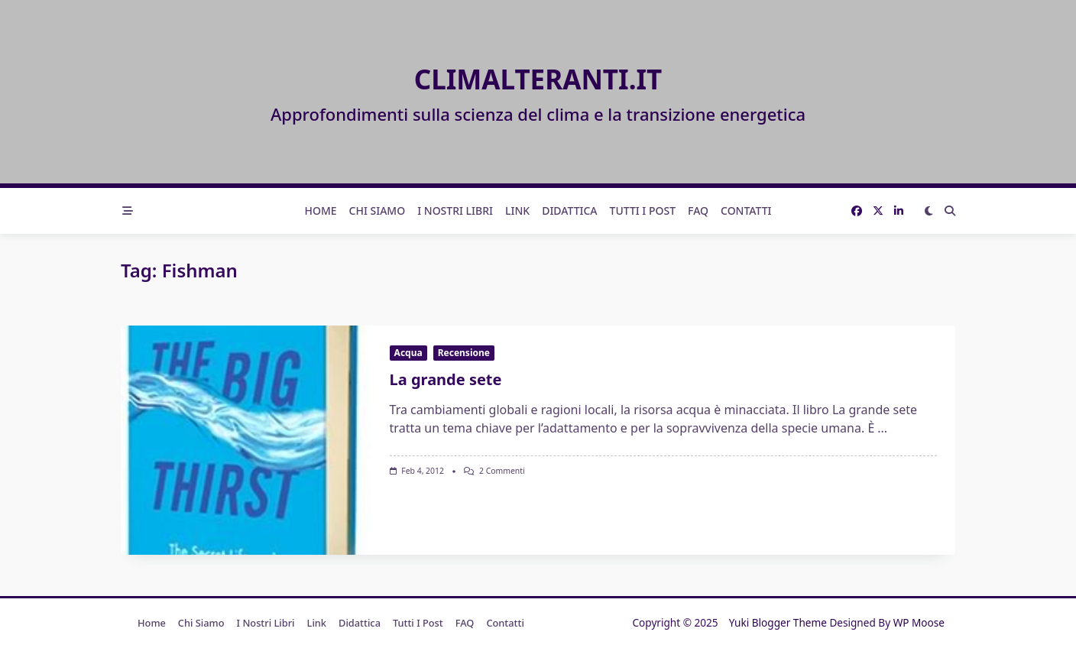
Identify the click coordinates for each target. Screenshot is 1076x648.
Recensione (464, 352)
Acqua (408, 352)
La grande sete (446, 379)
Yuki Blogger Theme (778, 622)
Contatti (746, 210)
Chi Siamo (377, 210)
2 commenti (502, 470)
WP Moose (919, 622)
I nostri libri (455, 210)
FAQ (698, 210)
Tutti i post (643, 210)
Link (517, 210)
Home (320, 210)
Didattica (569, 210)
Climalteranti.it (538, 79)
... (882, 428)
